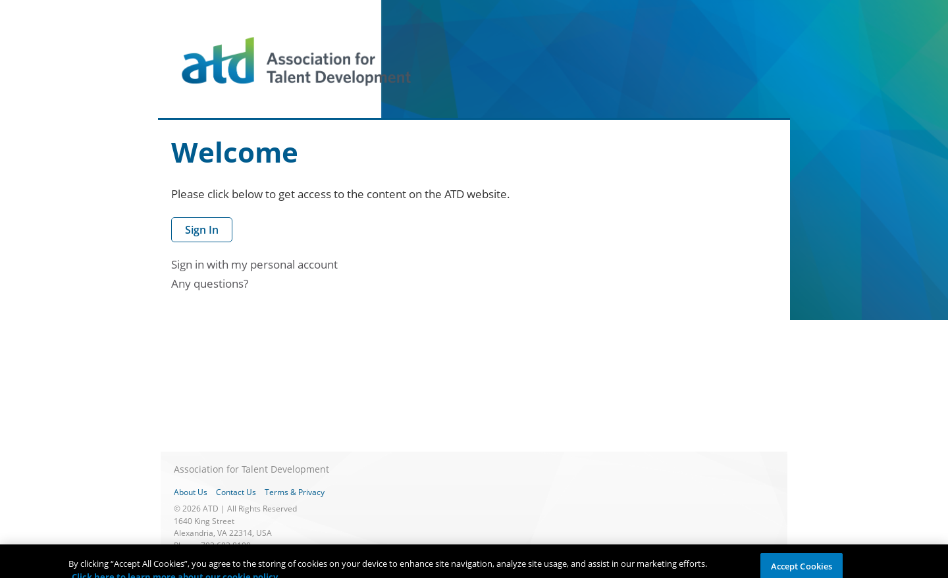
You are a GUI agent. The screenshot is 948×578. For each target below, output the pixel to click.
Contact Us (236, 492)
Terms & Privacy (295, 492)
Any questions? (209, 283)
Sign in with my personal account (254, 264)
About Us (190, 492)
